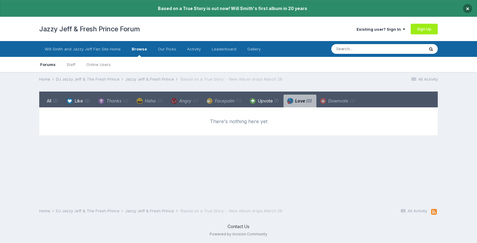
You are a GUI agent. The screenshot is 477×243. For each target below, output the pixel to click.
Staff (71, 64)
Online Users (98, 64)
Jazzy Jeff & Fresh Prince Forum (89, 29)
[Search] (365, 49)
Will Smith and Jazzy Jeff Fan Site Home (83, 49)
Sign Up (424, 28)
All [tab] (52, 100)
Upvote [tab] (264, 101)
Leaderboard (224, 49)
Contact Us (238, 226)
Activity (194, 49)
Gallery (254, 49)
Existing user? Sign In (381, 29)
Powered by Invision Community (238, 234)
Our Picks (167, 49)
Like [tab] (78, 101)
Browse (139, 52)
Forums (48, 64)
